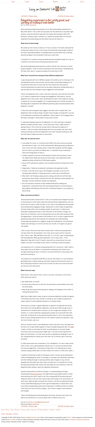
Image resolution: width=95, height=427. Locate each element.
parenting (33, 25)
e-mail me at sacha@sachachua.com (37, 402)
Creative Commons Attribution (79, 419)
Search (41, 1)
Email (3, 414)
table (72, 327)
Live (69, 1)
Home (3, 410)
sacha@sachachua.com (32, 417)
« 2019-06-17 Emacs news (29, 16)
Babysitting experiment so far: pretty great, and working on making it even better (45, 21)
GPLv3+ (69, 417)
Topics (13, 1)
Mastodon (9, 414)
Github (16, 414)
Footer (82, 1)
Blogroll (45, 410)
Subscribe (34, 410)
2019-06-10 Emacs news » (66, 16)
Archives (17, 410)
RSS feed (40, 410)
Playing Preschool (36, 374)
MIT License (11, 419)
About (7, 410)
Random (55, 1)
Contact (27, 1)
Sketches (58, 410)
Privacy (23, 410)
